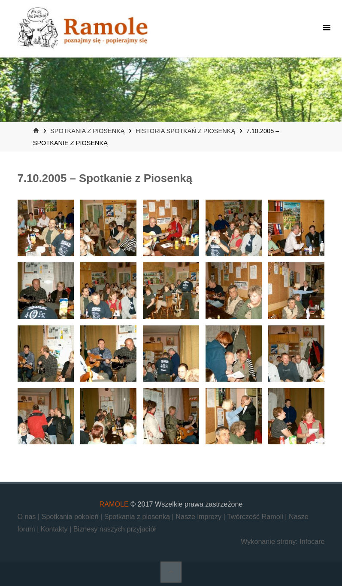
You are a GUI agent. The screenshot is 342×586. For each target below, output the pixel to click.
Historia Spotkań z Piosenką (185, 131)
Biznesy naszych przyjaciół (114, 529)
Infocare (312, 541)
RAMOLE (114, 504)
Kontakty (55, 529)
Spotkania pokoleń (71, 516)
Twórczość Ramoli (256, 516)
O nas (27, 516)
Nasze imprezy (199, 516)
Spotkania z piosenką (87, 131)
